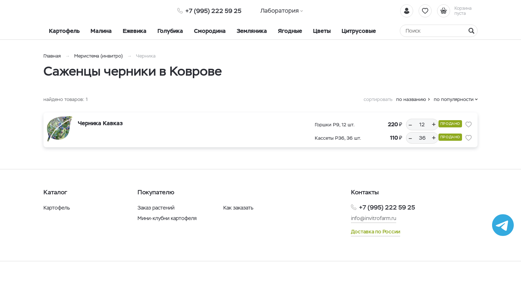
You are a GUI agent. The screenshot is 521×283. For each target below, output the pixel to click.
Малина (101, 31)
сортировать (378, 99)
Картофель (64, 31)
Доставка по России (375, 231)
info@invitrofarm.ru (373, 218)
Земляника (252, 31)
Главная (52, 56)
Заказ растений (155, 207)
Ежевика (135, 31)
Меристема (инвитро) (99, 56)
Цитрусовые (359, 31)
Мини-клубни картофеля (167, 218)
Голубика (170, 31)
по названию (411, 99)
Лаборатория (279, 10)
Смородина (210, 31)
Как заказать (238, 207)
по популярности (454, 99)
